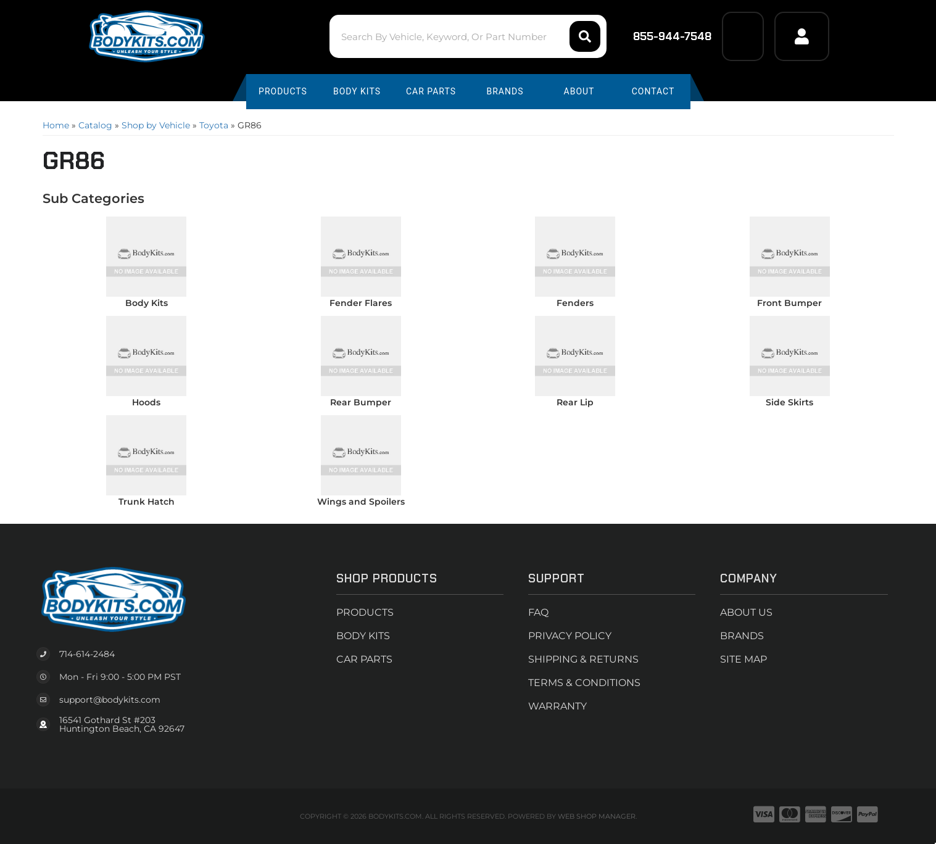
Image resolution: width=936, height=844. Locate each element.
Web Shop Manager (597, 816)
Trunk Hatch (146, 501)
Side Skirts (789, 402)
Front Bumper (789, 302)
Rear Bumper (360, 402)
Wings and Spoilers (361, 501)
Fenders (575, 302)
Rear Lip (575, 402)
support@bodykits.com (109, 699)
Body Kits (146, 302)
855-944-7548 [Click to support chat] (664, 36)
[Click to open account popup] (801, 36)
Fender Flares (360, 302)
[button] (468, 36)
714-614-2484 (87, 654)
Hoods (146, 402)
